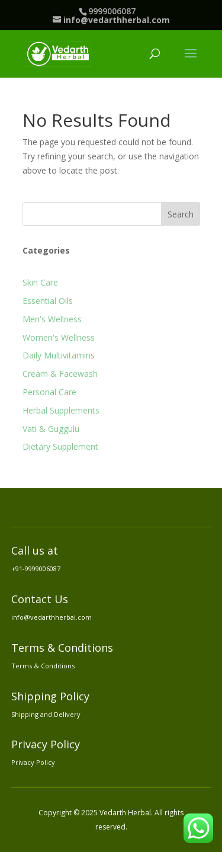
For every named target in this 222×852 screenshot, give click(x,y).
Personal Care (49, 392)
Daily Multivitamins (58, 355)
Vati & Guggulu (50, 428)
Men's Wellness (52, 319)
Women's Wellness (58, 337)
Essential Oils (47, 300)
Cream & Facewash (60, 373)
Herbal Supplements (60, 410)
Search (181, 214)
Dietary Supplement (60, 446)
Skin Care (40, 282)
